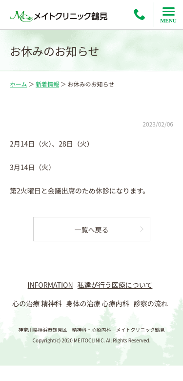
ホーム (18, 84)
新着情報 (47, 84)
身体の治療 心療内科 (97, 303)
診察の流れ (151, 303)
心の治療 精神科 (36, 303)
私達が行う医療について (115, 285)
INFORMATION (50, 285)
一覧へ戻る (92, 229)
